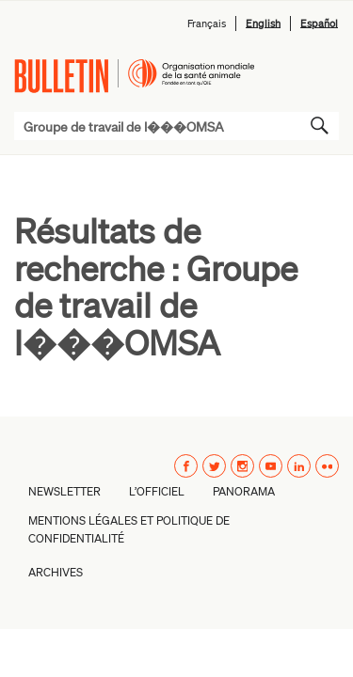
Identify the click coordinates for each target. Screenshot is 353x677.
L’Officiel (157, 491)
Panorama (244, 491)
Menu (318, 75)
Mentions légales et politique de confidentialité (129, 529)
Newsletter (64, 491)
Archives (55, 572)
